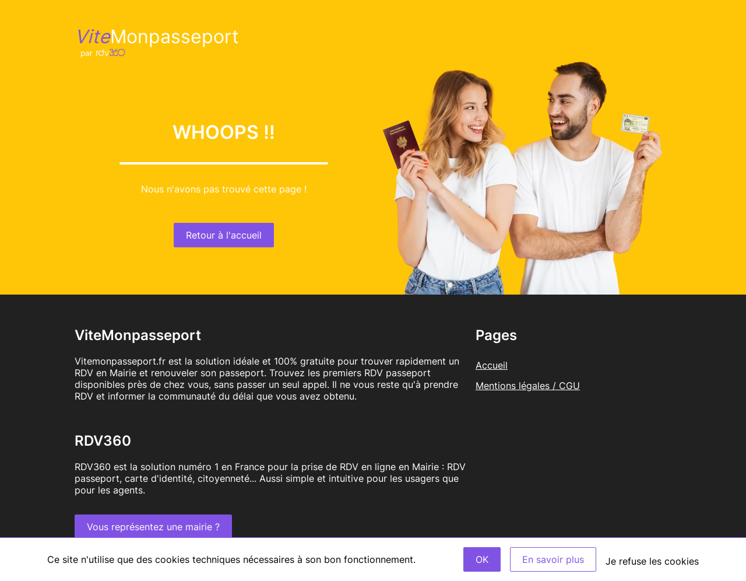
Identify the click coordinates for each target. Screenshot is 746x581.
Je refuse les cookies (652, 561)
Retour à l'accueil (224, 235)
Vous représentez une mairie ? (153, 527)
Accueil (492, 365)
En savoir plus (553, 559)
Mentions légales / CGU (528, 385)
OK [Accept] (482, 559)
